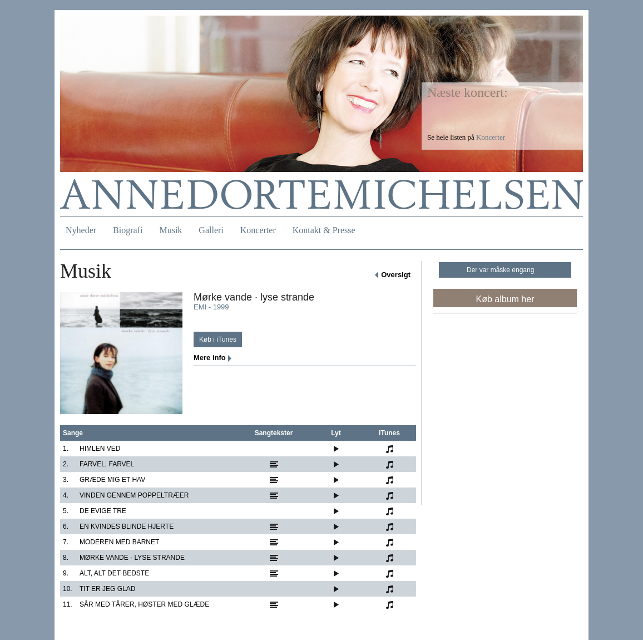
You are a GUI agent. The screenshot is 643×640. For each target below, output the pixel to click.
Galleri (211, 230)
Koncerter (258, 230)
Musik (170, 230)
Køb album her (505, 299)
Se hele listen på (466, 137)
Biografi (127, 230)
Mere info (210, 357)
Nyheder (81, 230)
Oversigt (395, 274)
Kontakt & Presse (324, 230)
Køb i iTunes (217, 339)
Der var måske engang (500, 270)
